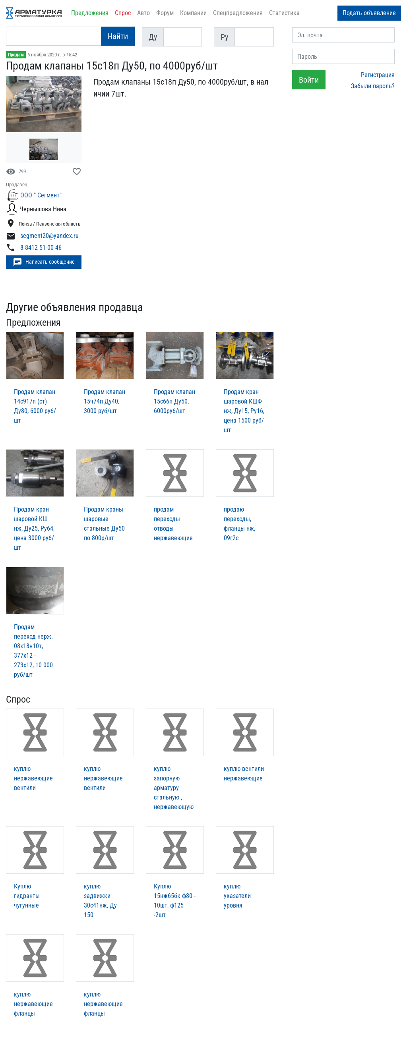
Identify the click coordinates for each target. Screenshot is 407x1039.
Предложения (90, 13)
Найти (118, 36)
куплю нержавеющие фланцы (33, 1004)
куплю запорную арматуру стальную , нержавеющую (174, 788)
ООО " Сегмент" (41, 195)
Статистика (284, 13)
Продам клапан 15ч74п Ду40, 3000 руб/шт (104, 401)
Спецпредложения (238, 13)
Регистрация (378, 75)
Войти (309, 80)
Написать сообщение (44, 262)
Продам (16, 55)
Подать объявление (369, 13)
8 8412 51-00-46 (41, 247)
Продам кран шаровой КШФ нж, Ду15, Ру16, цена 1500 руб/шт (244, 411)
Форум (165, 13)
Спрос (123, 13)
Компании (193, 13)
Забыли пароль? (373, 86)
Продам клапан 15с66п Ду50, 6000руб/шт (174, 401)
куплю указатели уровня (237, 896)
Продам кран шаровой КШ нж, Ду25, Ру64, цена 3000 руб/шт (34, 528)
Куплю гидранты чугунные (27, 896)
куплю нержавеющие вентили (33, 778)
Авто (143, 13)
